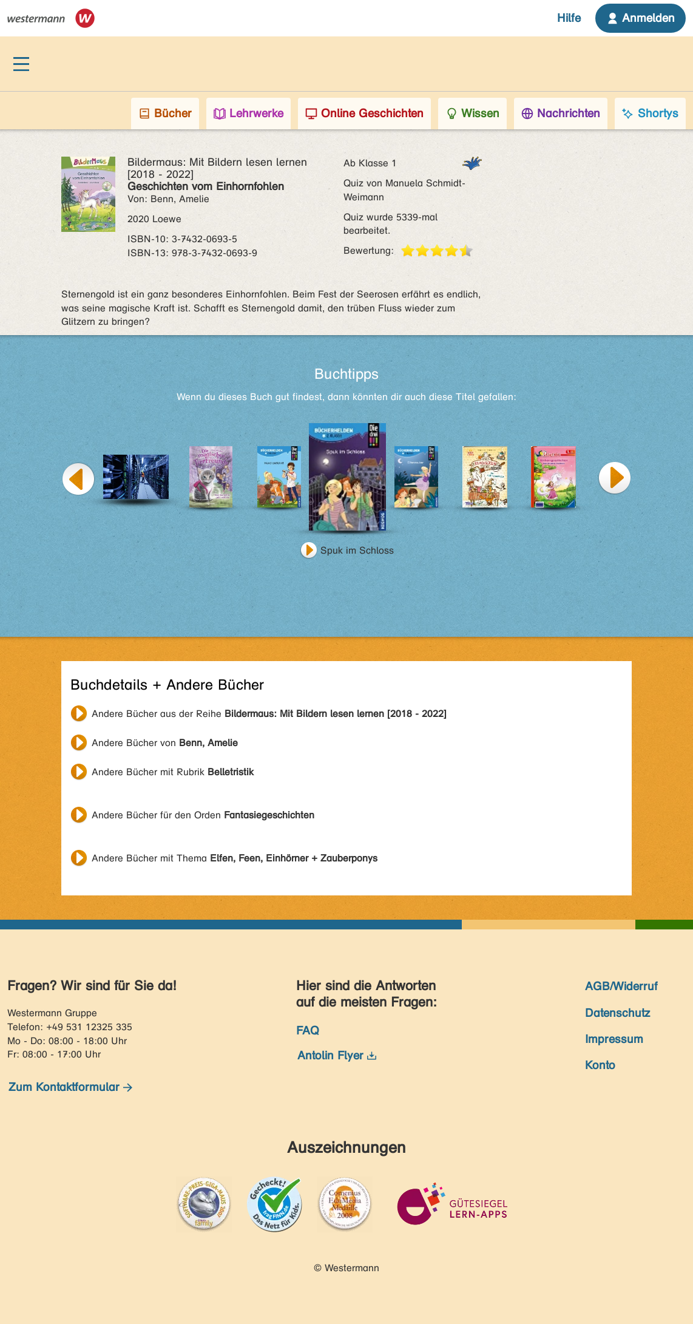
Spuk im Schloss (357, 550)
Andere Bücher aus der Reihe (269, 713)
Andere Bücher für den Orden (203, 815)
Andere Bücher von (165, 743)
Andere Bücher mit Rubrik (173, 772)
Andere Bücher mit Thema (234, 858)
